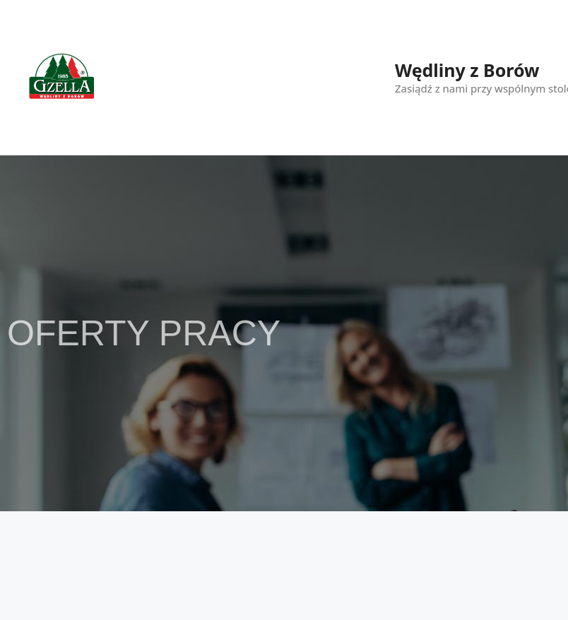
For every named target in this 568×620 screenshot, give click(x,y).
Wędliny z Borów (467, 70)
